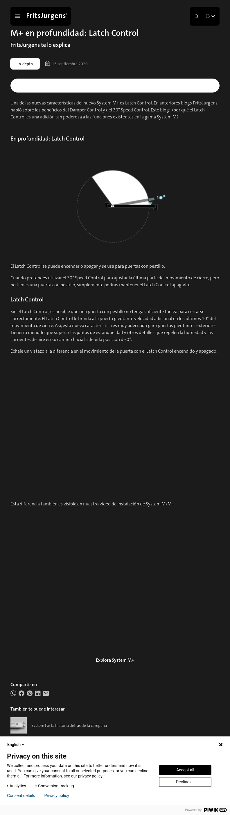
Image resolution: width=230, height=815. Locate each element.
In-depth (25, 63)
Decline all (185, 782)
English (16, 744)
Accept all (185, 770)
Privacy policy (56, 795)
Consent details (21, 795)
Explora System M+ (115, 660)
